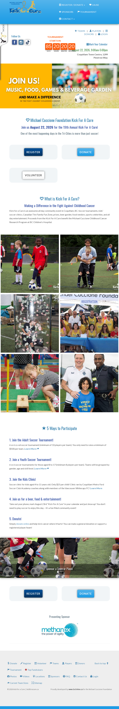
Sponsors (54, 676)
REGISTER (33, 152)
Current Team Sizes (17, 683)
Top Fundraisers (34, 669)
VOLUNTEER (33, 175)
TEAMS (80, 31)
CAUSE (94, 4)
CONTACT (67, 18)
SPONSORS (66, 11)
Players (67, 663)
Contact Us (80, 676)
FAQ (66, 676)
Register (25, 663)
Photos (12, 676)
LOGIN (103, 34)
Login (94, 676)
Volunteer (40, 663)
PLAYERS (95, 31)
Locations (39, 676)
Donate (12, 663)
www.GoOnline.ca (76, 689)
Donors (80, 663)
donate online (22, 523)
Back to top (102, 663)
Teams (54, 663)
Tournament (14, 669)
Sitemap (37, 683)
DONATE (86, 152)
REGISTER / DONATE (72, 4)
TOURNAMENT (87, 11)
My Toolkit (4, 30)
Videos (24, 676)
